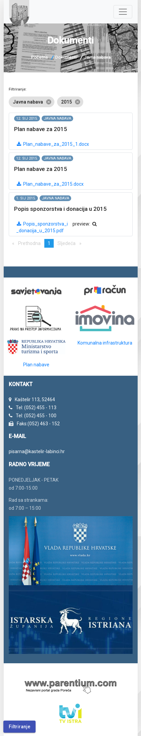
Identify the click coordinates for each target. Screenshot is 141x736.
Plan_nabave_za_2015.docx (50, 184)
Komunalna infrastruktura (105, 343)
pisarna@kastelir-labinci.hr (37, 451)
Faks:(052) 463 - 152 (38, 423)
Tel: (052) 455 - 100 (36, 415)
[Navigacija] (122, 11)
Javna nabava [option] (31, 102)
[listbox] (71, 102)
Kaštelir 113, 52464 (35, 399)
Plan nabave (36, 364)
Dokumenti (66, 57)
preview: (85, 224)
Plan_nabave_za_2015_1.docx (52, 144)
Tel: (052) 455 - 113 (36, 407)
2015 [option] (70, 102)
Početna (39, 57)
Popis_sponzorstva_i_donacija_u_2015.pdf (42, 227)
